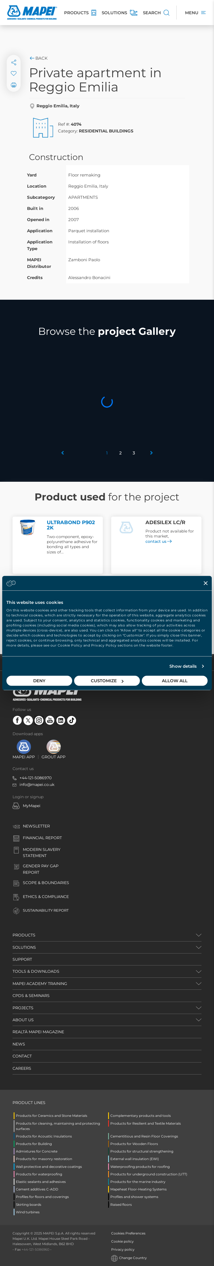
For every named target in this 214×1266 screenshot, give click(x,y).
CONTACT (22, 1056)
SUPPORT (22, 959)
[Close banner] (206, 583)
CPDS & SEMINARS (31, 995)
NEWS (19, 1044)
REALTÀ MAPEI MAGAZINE (38, 1031)
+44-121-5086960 (35, 1249)
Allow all (175, 680)
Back (38, 58)
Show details (183, 666)
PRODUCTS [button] (24, 935)
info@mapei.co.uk (37, 784)
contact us (158, 541)
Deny (39, 680)
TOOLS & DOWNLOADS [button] (36, 971)
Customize (107, 680)
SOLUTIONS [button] (24, 947)
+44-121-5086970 (36, 777)
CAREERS (22, 1068)
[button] (63, 453)
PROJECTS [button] (23, 1007)
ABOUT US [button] (23, 1019)
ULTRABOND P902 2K (71, 525)
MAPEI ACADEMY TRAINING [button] (40, 983)
